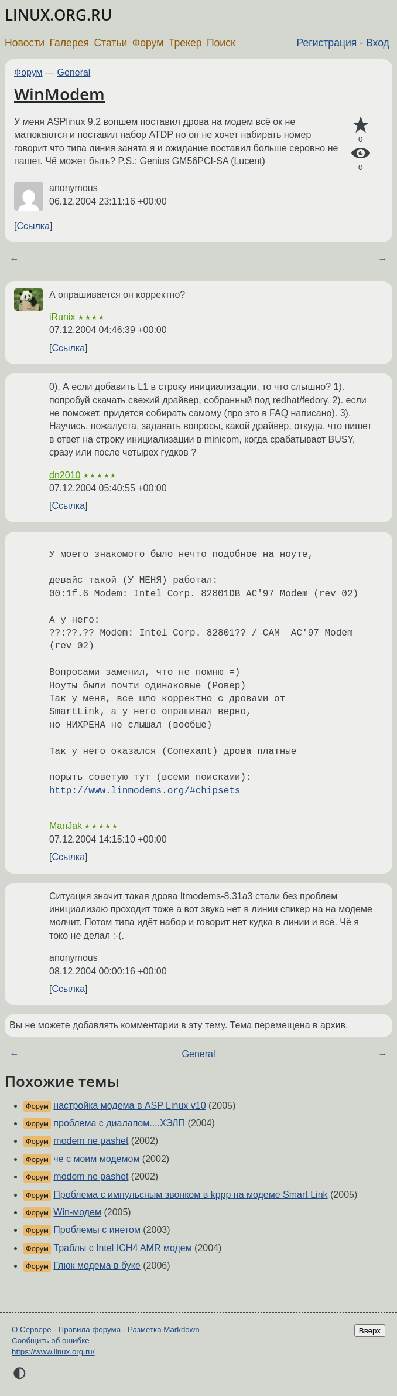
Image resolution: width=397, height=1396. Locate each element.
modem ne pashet (90, 1141)
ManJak (65, 826)
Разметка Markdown (164, 1329)
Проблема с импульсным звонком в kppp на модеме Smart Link (190, 1195)
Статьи (110, 43)
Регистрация (327, 43)
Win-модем (77, 1212)
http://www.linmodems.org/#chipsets (144, 790)
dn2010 (64, 475)
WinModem (59, 94)
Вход (377, 43)
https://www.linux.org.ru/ (53, 1351)
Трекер (185, 43)
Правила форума (90, 1329)
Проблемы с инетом (97, 1230)
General (74, 72)
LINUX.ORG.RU (58, 15)
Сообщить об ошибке (51, 1340)
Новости (25, 43)
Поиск (221, 43)
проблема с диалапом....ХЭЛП (119, 1123)
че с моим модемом (96, 1159)
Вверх (370, 1330)
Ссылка (33, 226)
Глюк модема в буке (97, 1266)
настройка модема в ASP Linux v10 (129, 1105)
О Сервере (32, 1329)
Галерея (69, 43)
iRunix (62, 317)
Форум (147, 43)
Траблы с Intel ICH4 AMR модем (122, 1248)
